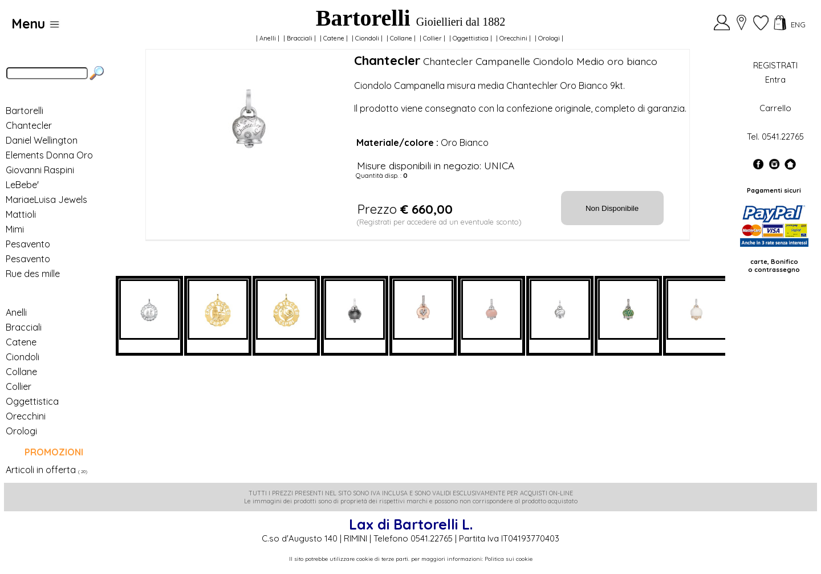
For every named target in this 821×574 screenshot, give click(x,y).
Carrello (775, 108)
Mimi (15, 229)
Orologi (549, 38)
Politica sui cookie (509, 559)
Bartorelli (24, 110)
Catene (333, 38)
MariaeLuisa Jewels (46, 199)
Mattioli (21, 214)
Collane (401, 38)
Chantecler (29, 125)
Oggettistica (471, 38)
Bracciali (299, 38)
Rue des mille (33, 273)
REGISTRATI (775, 65)
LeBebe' (22, 184)
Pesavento (28, 244)
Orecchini (513, 38)
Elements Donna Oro (49, 155)
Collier (432, 38)
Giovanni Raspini (40, 170)
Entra (775, 79)
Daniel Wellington (42, 140)
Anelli (267, 38)
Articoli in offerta (41, 469)
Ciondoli (367, 38)
